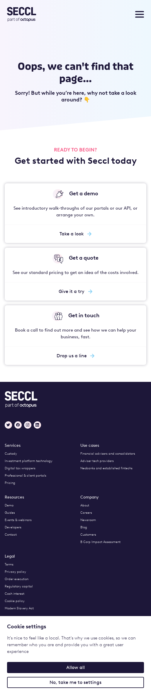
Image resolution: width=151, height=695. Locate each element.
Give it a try (75, 291)
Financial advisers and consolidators (107, 454)
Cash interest (14, 594)
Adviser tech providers (97, 461)
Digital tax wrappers (20, 468)
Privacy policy (15, 572)
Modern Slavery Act (19, 608)
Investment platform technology (28, 461)
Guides (10, 513)
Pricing (10, 483)
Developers (13, 527)
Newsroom (88, 520)
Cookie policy (15, 601)
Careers (86, 513)
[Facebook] (18, 425)
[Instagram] (27, 425)
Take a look (76, 234)
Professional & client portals (25, 475)
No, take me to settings (75, 682)
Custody (11, 454)
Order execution (16, 579)
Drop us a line (76, 355)
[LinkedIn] (37, 425)
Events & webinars (18, 520)
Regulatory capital (19, 586)
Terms (9, 564)
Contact (11, 535)
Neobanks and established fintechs (106, 468)
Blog (83, 527)
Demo (9, 505)
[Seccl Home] (37, 14)
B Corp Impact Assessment (100, 542)
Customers (88, 535)
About (84, 505)
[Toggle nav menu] (139, 14)
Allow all (75, 667)
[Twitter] (8, 425)
